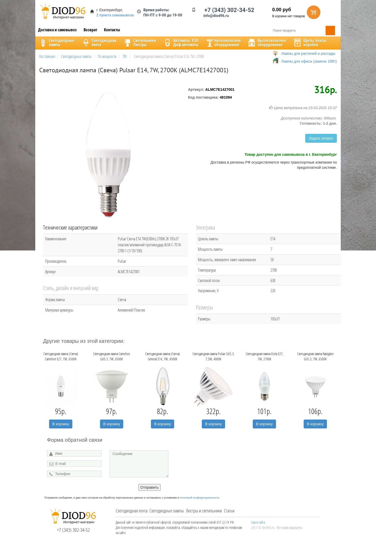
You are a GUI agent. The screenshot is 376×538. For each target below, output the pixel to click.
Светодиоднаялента (98, 42)
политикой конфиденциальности (199, 497)
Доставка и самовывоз (57, 30)
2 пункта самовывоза (115, 15)
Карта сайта (258, 522)
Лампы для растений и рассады (308, 53)
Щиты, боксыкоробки (309, 42)
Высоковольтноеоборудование (266, 42)
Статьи (229, 510)
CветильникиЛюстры (139, 42)
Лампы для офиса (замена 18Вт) (309, 61)
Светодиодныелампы (56, 42)
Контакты (112, 30)
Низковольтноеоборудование (223, 42)
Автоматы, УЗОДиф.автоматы (180, 42)
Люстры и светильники (204, 510)
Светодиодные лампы (166, 510)
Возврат (90, 30)
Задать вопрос (321, 138)
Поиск (330, 30)
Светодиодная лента (132, 510)
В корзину (60, 424)
